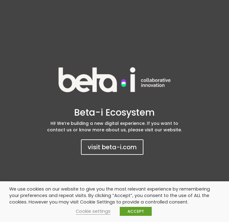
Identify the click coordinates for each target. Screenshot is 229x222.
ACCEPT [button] (135, 211)
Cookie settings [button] (93, 211)
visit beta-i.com (112, 147)
